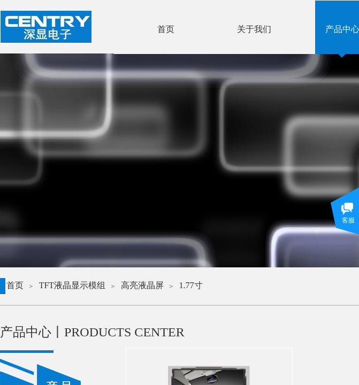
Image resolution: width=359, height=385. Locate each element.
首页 (15, 285)
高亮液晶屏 (142, 285)
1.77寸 (191, 285)
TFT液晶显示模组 (72, 285)
